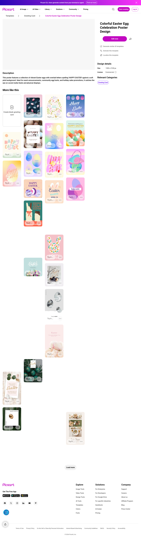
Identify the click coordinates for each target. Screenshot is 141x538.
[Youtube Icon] (29, 503)
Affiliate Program (127, 501)
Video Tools (80, 493)
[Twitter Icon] (11, 503)
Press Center (125, 509)
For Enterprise (100, 489)
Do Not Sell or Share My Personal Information (50, 528)
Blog (122, 505)
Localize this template (110, 55)
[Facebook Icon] (5, 503)
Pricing (97, 513)
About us (124, 497)
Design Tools (80, 497)
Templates (79, 505)
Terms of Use (20, 528)
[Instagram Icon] (17, 503)
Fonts (78, 513)
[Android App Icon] (15, 496)
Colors (78, 509)
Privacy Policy (30, 528)
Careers (124, 493)
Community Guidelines (91, 528)
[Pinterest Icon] (35, 503)
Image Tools (80, 489)
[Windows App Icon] (24, 496)
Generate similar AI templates (113, 46)
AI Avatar (98, 509)
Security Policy (111, 528)
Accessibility (121, 528)
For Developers (100, 493)
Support (124, 489)
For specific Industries (103, 501)
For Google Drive (101, 497)
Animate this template (110, 51)
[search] (113, 9)
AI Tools (78, 501)
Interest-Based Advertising (74, 528)
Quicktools (99, 505)
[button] (24, 9)
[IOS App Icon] (6, 496)
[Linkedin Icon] (23, 503)
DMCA (102, 528)
